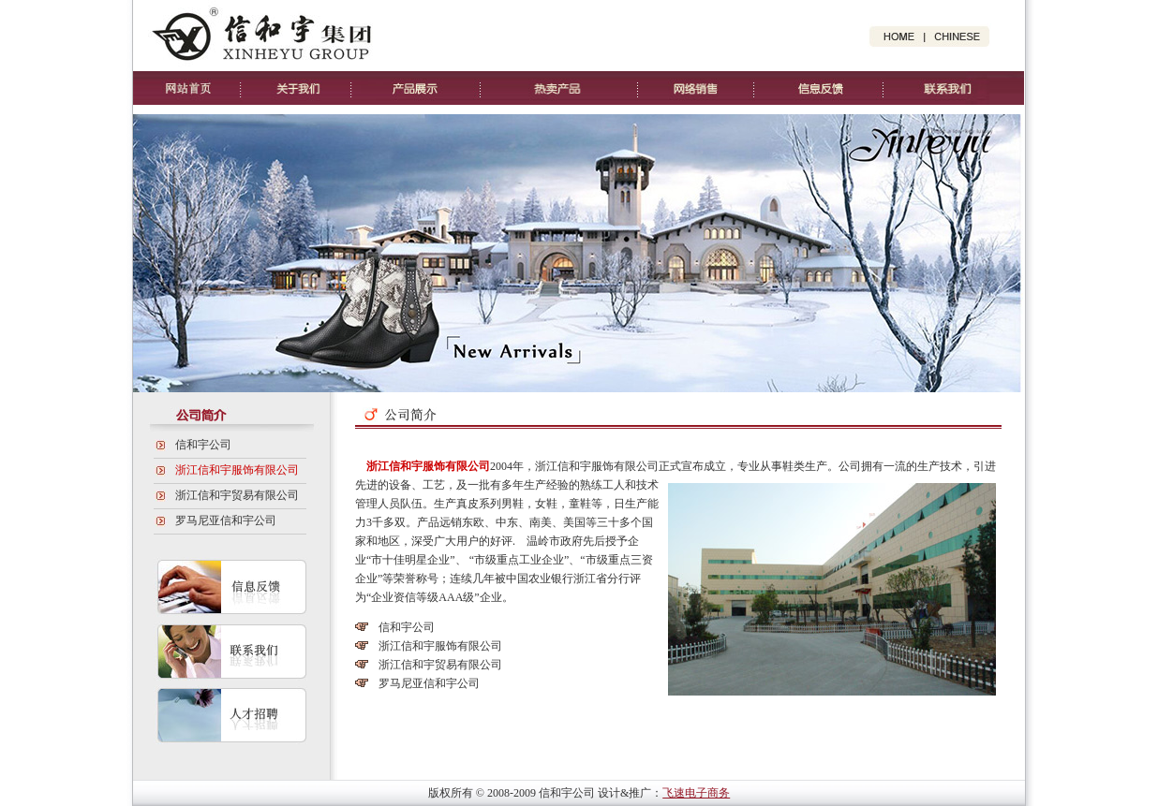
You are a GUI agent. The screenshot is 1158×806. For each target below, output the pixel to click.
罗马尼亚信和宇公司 (225, 520)
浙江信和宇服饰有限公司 (237, 469)
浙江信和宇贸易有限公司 (237, 495)
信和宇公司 (203, 444)
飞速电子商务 (696, 792)
